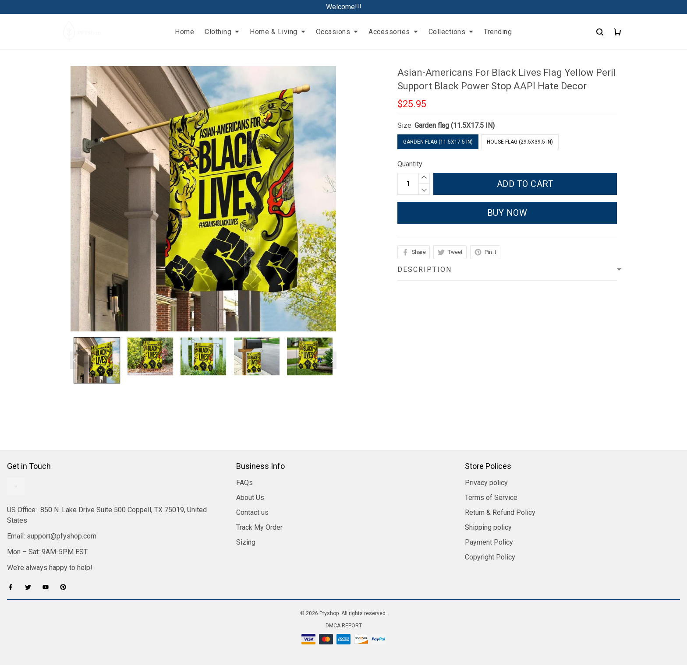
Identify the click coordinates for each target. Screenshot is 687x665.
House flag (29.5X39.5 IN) (520, 142)
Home (184, 32)
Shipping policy (488, 527)
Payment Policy (489, 542)
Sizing (245, 542)
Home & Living (277, 32)
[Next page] (332, 360)
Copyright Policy (490, 557)
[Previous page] (74, 360)
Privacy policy (486, 483)
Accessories (393, 32)
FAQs (244, 483)
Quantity (409, 164)
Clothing (222, 32)
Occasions (337, 32)
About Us (250, 497)
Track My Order (259, 527)
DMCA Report (344, 626)
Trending (498, 32)
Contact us (252, 512)
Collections (451, 32)
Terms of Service (491, 497)
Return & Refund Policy (500, 512)
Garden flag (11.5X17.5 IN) (454, 125)
